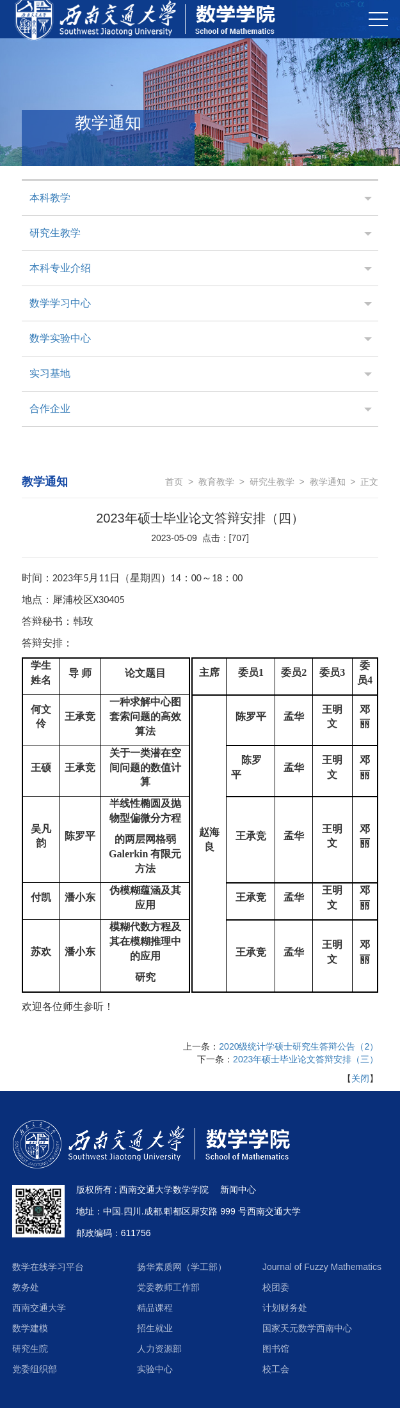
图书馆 (275, 1348)
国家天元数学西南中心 (307, 1328)
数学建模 (30, 1328)
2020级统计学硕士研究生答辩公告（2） (298, 1046)
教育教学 (216, 482)
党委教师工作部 (168, 1287)
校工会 (275, 1369)
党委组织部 (34, 1369)
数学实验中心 (60, 338)
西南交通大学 (39, 1308)
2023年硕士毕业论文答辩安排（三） (305, 1059)
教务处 (25, 1287)
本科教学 (49, 197)
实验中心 (155, 1369)
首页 (174, 482)
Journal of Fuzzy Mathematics (321, 1267)
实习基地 (49, 373)
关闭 (360, 1078)
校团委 (275, 1287)
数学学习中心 (60, 303)
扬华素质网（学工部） (182, 1267)
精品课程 (155, 1308)
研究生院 (30, 1348)
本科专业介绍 (60, 268)
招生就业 (155, 1328)
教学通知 (328, 482)
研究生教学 (55, 232)
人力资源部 (159, 1348)
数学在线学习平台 (48, 1267)
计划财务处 (284, 1308)
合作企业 (49, 408)
